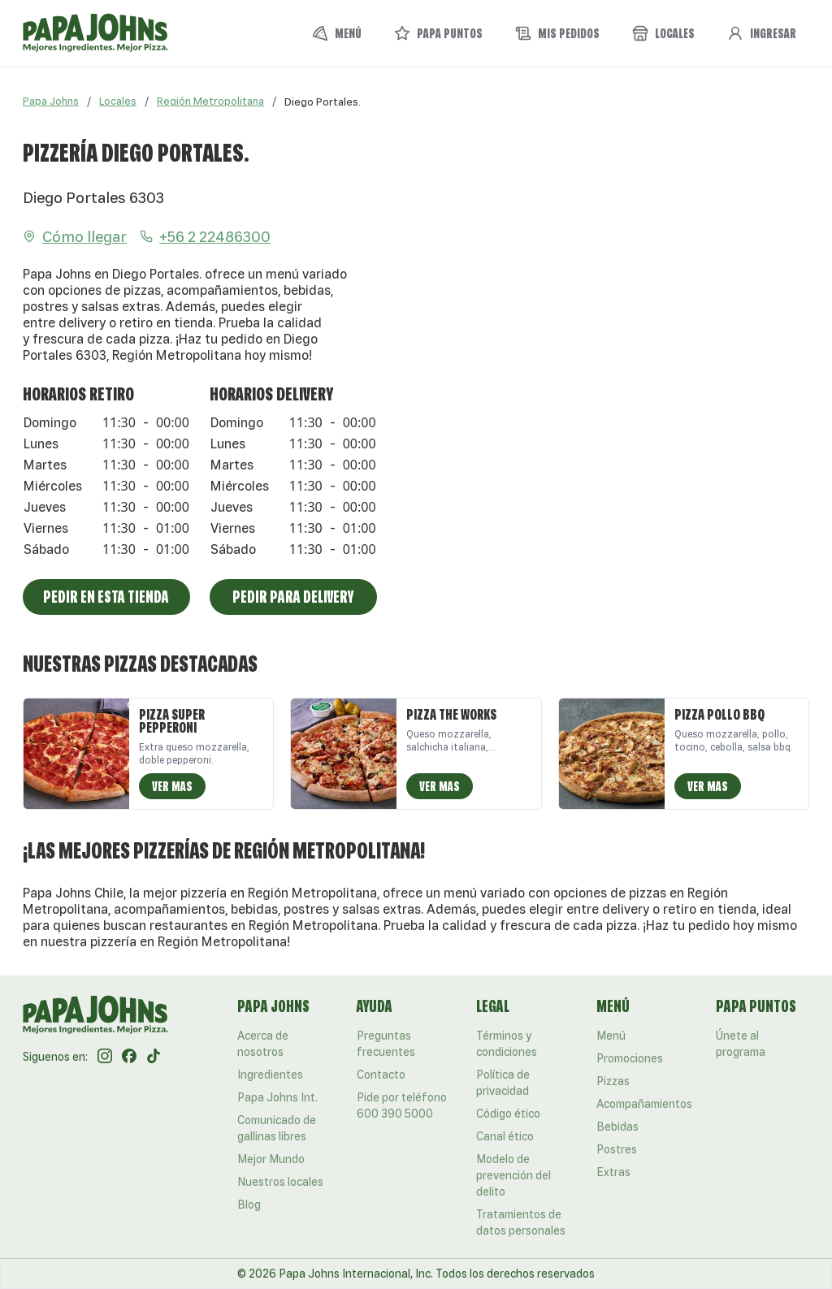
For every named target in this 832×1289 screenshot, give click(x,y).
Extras (613, 1172)
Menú (611, 1035)
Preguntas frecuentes (386, 1043)
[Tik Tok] (153, 1057)
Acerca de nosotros (262, 1043)
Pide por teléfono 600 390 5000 (402, 1105)
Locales (117, 101)
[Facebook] (129, 1057)
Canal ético (505, 1136)
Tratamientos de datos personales (521, 1222)
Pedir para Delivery (292, 596)
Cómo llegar (75, 236)
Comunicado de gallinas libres (276, 1128)
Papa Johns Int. (277, 1097)
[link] (322, 101)
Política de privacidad (503, 1082)
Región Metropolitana (210, 101)
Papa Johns (51, 101)
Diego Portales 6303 (93, 197)
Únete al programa (740, 1043)
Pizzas (613, 1081)
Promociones (629, 1058)
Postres (616, 1149)
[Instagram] (105, 1057)
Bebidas (617, 1126)
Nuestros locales (280, 1181)
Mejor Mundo (271, 1159)
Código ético (508, 1113)
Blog (249, 1204)
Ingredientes (270, 1074)
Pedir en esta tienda (106, 596)
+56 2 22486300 (205, 236)
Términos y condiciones (506, 1043)
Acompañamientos (644, 1103)
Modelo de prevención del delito (513, 1175)
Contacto (381, 1074)
